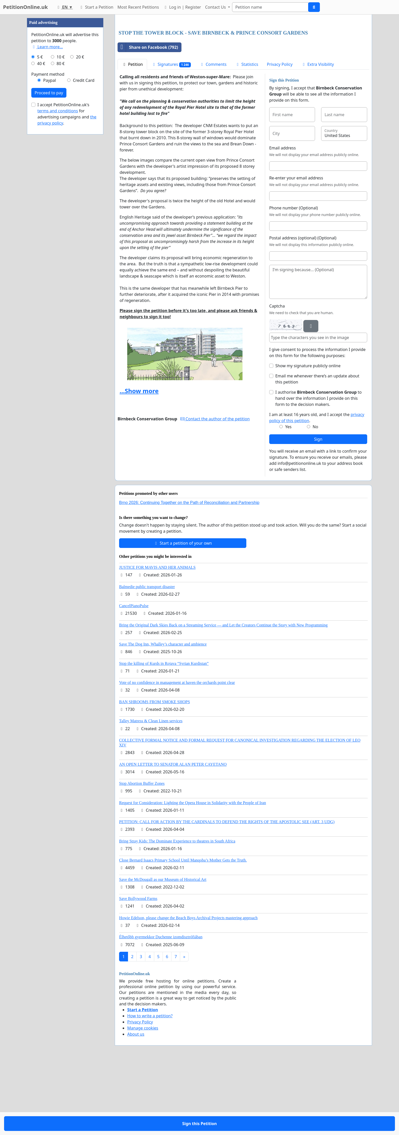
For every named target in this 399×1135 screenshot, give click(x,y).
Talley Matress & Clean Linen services (150, 792)
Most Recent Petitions (138, 7)
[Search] (270, 7)
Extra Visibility (317, 135)
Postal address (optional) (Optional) (302, 309)
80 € (60, 216)
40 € (41, 216)
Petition (132, 135)
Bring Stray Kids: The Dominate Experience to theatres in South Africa (177, 912)
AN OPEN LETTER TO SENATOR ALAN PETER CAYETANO (173, 835)
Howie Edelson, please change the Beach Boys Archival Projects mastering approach (188, 989)
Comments (213, 135)
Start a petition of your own (182, 614)
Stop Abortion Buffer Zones (142, 854)
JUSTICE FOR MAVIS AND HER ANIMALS (157, 638)
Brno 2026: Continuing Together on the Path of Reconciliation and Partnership (189, 574)
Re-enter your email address (296, 249)
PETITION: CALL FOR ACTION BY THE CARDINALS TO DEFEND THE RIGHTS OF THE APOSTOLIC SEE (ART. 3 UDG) (226, 893)
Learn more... (47, 199)
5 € (40, 209)
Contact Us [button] (216, 7)
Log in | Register (182, 7)
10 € (60, 209)
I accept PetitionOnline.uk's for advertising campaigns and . (66, 266)
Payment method (47, 226)
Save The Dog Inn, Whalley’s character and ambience (163, 715)
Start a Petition (96, 7)
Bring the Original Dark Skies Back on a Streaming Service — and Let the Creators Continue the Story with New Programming (223, 696)
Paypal (49, 233)
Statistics (246, 135)
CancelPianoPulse (134, 677)
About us (135, 1105)
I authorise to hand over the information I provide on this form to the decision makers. (318, 469)
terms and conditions (57, 263)
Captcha (277, 377)
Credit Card (83, 233)
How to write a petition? (150, 1087)
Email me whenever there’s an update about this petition (317, 450)
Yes (288, 498)
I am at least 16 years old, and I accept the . (316, 489)
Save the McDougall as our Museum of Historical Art (162, 950)
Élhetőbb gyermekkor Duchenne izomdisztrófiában (160, 1008)
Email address (282, 219)
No (315, 498)
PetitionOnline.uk (25, 7)
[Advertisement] (243, 58)
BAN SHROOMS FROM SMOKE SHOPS (154, 773)
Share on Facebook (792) (148, 118)
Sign (318, 510)
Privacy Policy (280, 135)
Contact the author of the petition (215, 490)
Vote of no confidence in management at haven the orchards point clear (177, 753)
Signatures (171, 136)
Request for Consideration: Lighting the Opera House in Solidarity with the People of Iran (192, 874)
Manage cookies (142, 1099)
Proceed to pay (49, 245)
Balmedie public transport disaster (147, 658)
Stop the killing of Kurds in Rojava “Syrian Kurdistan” (164, 734)
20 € (80, 209)
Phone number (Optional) (293, 279)
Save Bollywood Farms (138, 970)
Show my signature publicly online (307, 437)
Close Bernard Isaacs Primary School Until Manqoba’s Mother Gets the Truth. (183, 931)
